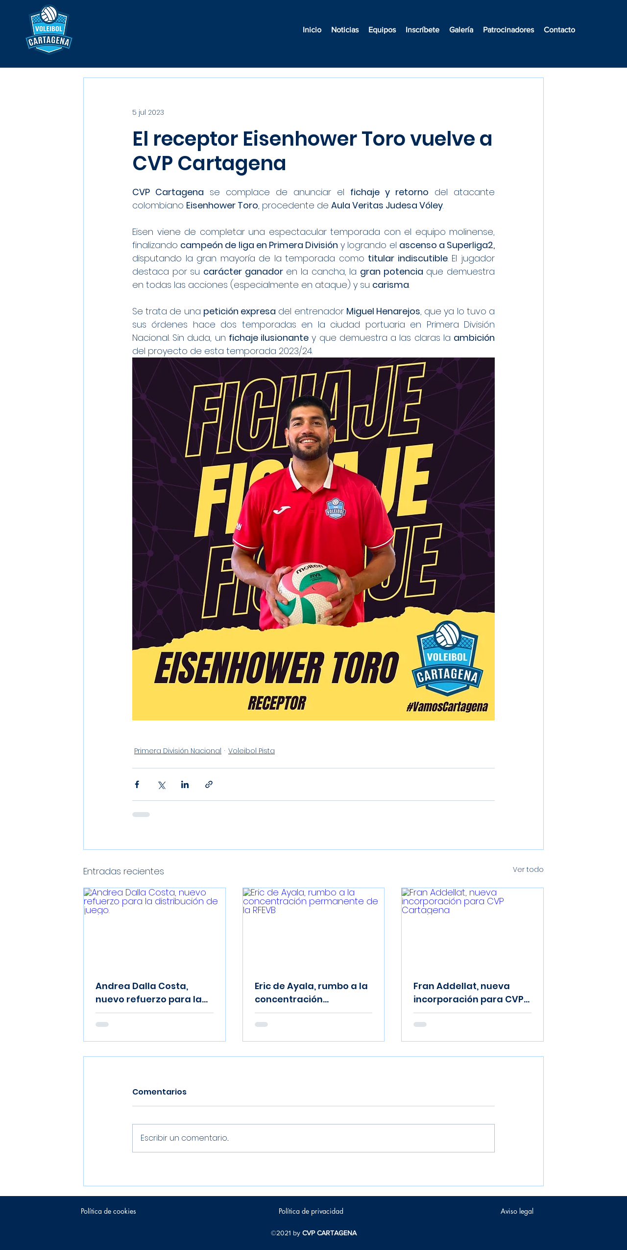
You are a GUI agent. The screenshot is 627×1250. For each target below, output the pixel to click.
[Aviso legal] (517, 1211)
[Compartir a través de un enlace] (209, 784)
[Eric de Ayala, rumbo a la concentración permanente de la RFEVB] (314, 928)
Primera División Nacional (177, 751)
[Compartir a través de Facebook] (137, 784)
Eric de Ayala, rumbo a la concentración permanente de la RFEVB (311, 993)
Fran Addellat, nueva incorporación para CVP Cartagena (468, 993)
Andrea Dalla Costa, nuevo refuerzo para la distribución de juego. (149, 993)
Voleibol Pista (251, 751)
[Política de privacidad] (311, 1211)
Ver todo (528, 869)
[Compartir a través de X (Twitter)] (161, 784)
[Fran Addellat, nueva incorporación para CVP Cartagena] (472, 928)
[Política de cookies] (108, 1211)
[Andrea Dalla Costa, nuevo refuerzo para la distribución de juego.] (154, 928)
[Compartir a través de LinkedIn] (185, 784)
